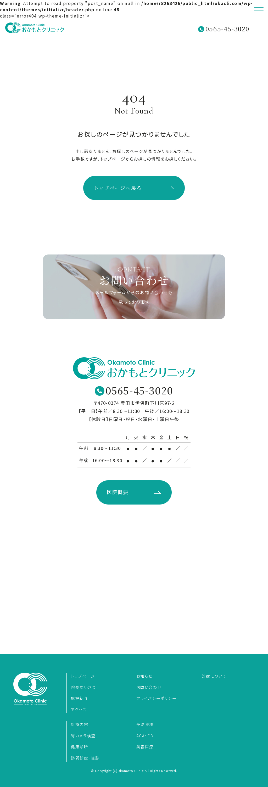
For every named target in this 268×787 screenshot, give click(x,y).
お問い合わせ (149, 687)
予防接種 (145, 724)
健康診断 (79, 746)
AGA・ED (145, 735)
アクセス (79, 709)
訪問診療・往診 (85, 758)
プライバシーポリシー (156, 698)
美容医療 (145, 746)
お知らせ (144, 676)
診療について (214, 676)
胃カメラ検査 (83, 735)
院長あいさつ (83, 687)
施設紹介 (79, 698)
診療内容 (79, 724)
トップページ (83, 676)
